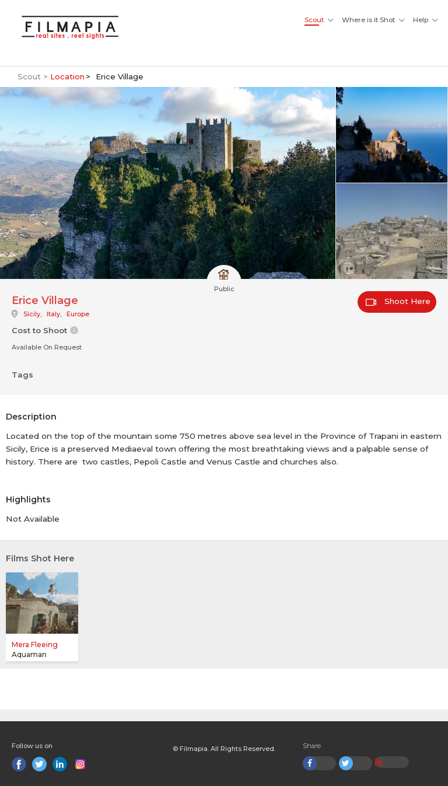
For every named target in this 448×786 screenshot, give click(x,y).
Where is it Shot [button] (368, 20)
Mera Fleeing (35, 644)
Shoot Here (398, 301)
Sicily (31, 314)
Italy (53, 314)
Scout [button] (314, 20)
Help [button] (420, 20)
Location (67, 76)
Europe (77, 314)
